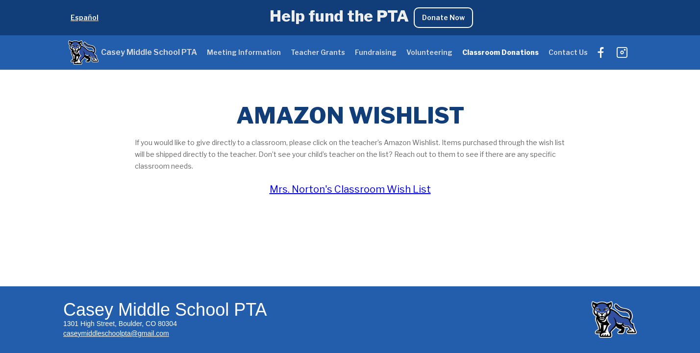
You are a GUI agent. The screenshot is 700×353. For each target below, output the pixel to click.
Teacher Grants (318, 52)
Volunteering (429, 52)
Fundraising (376, 52)
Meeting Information (244, 52)
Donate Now (443, 17)
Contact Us (568, 52)
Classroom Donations (500, 52)
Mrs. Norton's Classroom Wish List (350, 189)
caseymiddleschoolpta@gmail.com (116, 333)
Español (85, 17)
